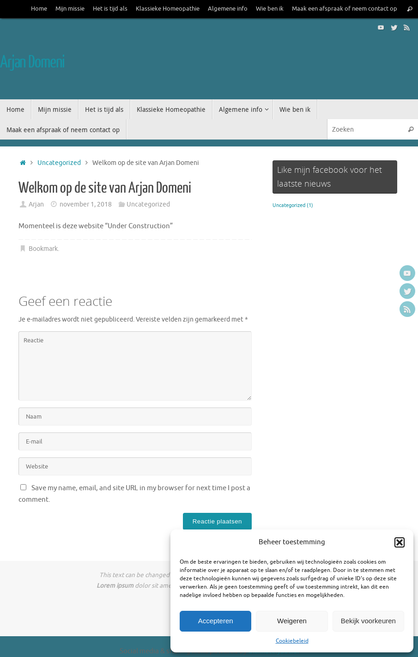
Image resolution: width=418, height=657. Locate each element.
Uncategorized (59, 163)
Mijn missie (70, 8)
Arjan (36, 204)
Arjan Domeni (32, 62)
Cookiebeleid (292, 641)
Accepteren (215, 621)
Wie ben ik (270, 8)
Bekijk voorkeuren (368, 621)
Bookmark (43, 249)
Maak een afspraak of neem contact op (344, 8)
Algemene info (228, 8)
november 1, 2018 (86, 204)
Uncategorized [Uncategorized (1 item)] (293, 205)
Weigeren (292, 621)
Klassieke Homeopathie (168, 8)
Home (39, 8)
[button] (399, 542)
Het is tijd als (110, 8)
